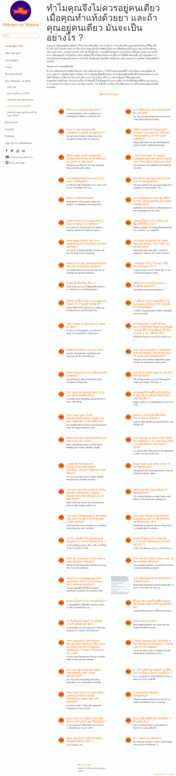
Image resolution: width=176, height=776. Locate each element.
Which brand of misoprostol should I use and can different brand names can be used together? (151, 134)
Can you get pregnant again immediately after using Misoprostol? (83, 672)
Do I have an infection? (147, 738)
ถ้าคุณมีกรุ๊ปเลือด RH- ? (80, 283)
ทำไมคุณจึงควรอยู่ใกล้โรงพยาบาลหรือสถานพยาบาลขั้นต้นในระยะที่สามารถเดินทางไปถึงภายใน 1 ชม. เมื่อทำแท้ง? (153, 328)
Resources (11, 122)
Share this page (15, 162)
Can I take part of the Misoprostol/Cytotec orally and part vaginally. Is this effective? (85, 418)
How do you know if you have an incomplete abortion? (153, 560)
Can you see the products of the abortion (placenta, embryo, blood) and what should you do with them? (86, 494)
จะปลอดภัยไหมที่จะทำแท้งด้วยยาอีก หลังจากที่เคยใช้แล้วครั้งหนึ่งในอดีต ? (152, 395)
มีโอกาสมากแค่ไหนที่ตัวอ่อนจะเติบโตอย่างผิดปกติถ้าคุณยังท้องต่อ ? (152, 604)
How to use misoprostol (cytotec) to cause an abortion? (85, 131)
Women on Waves (21, 14)
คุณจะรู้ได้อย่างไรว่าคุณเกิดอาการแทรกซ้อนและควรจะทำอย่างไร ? (151, 541)
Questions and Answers (19, 106)
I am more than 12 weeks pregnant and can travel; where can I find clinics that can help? (152, 158)
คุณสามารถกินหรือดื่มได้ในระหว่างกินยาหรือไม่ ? (149, 417)
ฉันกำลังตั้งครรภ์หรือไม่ (18, 93)
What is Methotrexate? (80, 197)
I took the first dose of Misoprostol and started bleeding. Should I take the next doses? (85, 468)
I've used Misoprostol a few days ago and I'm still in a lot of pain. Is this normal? (86, 518)
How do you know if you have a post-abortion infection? (85, 560)
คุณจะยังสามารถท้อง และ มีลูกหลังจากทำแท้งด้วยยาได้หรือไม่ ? (86, 720)
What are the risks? (145, 620)
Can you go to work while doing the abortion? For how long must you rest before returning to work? (153, 442)
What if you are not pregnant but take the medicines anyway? (86, 265)
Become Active (14, 73)
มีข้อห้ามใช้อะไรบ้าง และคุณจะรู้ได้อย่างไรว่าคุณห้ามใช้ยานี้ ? (86, 302)
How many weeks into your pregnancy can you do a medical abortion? (86, 243)
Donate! (9, 129)
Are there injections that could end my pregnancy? (151, 180)
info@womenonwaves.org (19, 157)
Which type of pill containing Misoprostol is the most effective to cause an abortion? (86, 158)
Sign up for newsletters (18, 143)
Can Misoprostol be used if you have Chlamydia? (85, 180)
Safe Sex (11, 87)
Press (8, 67)
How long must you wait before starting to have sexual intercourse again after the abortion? (85, 697)
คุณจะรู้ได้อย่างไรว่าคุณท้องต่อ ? (86, 600)
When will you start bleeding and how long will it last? (86, 439)
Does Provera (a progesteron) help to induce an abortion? (84, 222)
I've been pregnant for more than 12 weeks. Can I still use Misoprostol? (151, 243)
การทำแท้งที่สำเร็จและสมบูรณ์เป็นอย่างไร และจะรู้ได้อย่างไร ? (86, 540)
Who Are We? (13, 53)
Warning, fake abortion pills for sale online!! (22, 114)
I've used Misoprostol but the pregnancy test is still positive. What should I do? (151, 518)
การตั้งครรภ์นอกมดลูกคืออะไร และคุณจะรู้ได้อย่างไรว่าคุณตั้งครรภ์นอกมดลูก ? (152, 304)
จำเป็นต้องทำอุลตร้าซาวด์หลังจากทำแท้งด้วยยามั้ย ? (84, 622)
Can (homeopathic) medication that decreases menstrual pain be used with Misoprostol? (152, 352)
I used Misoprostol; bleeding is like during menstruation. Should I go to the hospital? (153, 643)
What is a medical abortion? (83, 109)
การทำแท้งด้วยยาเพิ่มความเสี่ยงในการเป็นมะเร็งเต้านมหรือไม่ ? (152, 671)
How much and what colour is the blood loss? (151, 465)
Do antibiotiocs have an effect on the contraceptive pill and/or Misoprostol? (152, 201)
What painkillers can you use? (85, 349)
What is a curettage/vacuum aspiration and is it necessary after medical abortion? (84, 581)
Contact (9, 136)
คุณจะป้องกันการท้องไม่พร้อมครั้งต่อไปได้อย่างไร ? (84, 740)
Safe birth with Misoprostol (20, 100)
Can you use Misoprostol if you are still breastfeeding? (85, 394)
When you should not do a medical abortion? (149, 284)
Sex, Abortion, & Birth (17, 81)
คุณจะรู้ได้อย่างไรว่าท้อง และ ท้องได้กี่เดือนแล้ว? (151, 222)
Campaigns (11, 60)
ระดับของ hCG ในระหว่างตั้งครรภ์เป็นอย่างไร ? (150, 265)
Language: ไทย (14, 45)
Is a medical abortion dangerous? (146, 694)
